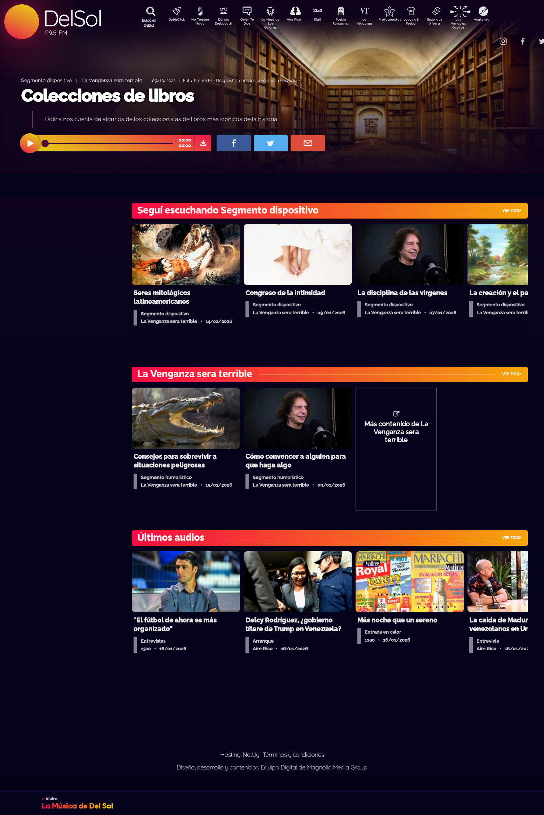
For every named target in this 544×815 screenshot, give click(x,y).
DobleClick (174, 20)
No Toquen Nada (199, 23)
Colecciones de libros (107, 96)
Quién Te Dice (250, 23)
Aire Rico (300, 20)
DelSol (72, 18)
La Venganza (376, 23)
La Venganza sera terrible (112, 80)
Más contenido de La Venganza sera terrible (396, 435)
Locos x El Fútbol (426, 23)
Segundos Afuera (452, 23)
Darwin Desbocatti (225, 23)
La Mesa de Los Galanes (275, 23)
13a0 (325, 20)
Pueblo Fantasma (351, 23)
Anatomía (503, 20)
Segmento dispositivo (46, 80)
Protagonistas (401, 20)
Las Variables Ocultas (477, 23)
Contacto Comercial (488, 37)
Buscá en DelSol (149, 23)
